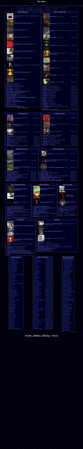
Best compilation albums (21, 8)
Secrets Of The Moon (12, 95)
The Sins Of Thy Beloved (40, 300)
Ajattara (12, 302)
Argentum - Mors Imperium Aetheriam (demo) (17, 250)
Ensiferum (52, 67)
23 (74, 5)
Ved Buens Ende (38, 298)
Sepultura (45, 138)
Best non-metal (67, 184)
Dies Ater (14, 171)
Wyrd (12, 288)
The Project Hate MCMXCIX (17, 283)
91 (12, 5)
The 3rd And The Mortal (40, 319)
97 (20, 5)
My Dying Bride (53, 45)
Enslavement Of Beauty (39, 308)
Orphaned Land (46, 106)
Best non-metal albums (39, 8)
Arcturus (45, 90)
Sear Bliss (13, 284)
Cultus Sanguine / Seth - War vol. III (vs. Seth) (51, 180)
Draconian (13, 305)
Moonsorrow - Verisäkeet (19, 29)
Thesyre (47, 246)
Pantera (45, 139)
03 (34, 5)
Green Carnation (54, 53)
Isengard (36, 304)
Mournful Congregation (46, 177)
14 (56, 5)
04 (35, 5)
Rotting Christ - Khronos (12, 84)
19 (62, 5)
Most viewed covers (55, 7)
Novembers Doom (14, 261)
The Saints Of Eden (63, 209)
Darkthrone (9, 174)
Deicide (44, 136)
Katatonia (45, 95)
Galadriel (37, 314)
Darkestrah (9, 86)
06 (37, 5)
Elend (36, 278)
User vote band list (30, 10)
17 (59, 5)
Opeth (15, 132)
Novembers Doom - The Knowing (21, 37)
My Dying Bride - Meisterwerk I (14, 208)
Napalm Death (67, 283)
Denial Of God (48, 238)
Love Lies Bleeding (15, 328)
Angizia (36, 318)
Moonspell (16, 202)
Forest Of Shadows (39, 283)
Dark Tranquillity (67, 298)
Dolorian (9, 173)
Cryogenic (9, 171)
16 (58, 5)
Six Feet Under (67, 287)
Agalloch (9, 83)
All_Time (81, 5)
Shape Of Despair (38, 261)
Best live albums (30, 8)
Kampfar (36, 266)
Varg (49, 178)
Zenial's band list (21, 10)
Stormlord (13, 325)
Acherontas (43, 175)
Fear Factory (66, 260)
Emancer (12, 327)
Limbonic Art (37, 267)
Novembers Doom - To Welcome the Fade (23, 51)
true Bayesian (63, 110)
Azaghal (49, 159)
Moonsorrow (53, 16)
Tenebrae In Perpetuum (46, 248)
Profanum (37, 274)
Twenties (66, 5)
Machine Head (67, 263)
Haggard (36, 275)
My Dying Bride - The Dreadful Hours (22, 23)
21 (71, 5)
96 (18, 5)
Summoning (52, 82)
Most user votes (38, 7)
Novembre (13, 281)
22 (73, 5)
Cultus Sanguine (38, 288)
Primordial (13, 277)
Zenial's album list (21, 7)
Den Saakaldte (41, 249)
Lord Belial (9, 177)
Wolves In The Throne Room (17, 274)
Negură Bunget (53, 37)
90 (11, 5)
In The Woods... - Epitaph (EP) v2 (14, 175)
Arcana (36, 307)
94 (16, 5)
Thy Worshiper (38, 284)
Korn (51, 131)
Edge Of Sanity (10, 212)
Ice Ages (61, 207)
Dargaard (36, 287)
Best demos (47, 8)
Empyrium (37, 270)
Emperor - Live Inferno (12, 100)
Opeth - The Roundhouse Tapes (40, 206)
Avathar (12, 319)
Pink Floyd (49, 153)
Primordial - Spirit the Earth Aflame (15, 101)
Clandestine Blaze (18, 159)
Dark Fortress (13, 315)
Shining (13, 173)
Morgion (12, 318)
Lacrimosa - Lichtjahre (38, 210)
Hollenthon (13, 308)
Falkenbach (37, 273)
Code (8, 253)
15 (57, 5)
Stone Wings (55, 177)
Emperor (9, 214)
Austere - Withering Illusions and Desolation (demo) (18, 252)
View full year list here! (22, 107)
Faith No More (14, 270)
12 (53, 5)
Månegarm (37, 281)
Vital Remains (46, 141)
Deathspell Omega (60, 167)
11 (52, 5)
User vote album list (29, 7)
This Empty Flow (69, 195)
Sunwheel (9, 243)
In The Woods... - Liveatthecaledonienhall (42, 207)
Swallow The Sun (14, 291)
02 (32, 5)
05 (36, 5)
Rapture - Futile (10, 104)
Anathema (45, 104)
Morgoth (9, 209)
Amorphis (66, 281)
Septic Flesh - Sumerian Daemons (14, 106)
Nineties (7, 5)
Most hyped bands (47, 10)
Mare (39, 243)
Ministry (65, 324)
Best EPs (55, 8)
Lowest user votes (47, 7)
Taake (36, 297)
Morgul (45, 86)
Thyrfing (12, 321)
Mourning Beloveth (15, 263)
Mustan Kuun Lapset (56, 159)
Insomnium (13, 301)
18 (61, 5)
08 (40, 5)
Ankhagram (13, 314)
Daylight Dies (10, 89)
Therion (35, 209)
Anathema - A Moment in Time (39, 212)
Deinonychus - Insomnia (19, 79)
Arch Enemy (66, 278)
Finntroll (45, 92)
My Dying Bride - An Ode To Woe (14, 92)
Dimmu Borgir (17, 124)
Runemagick (15, 177)
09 (41, 5)
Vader (65, 301)
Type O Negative (14, 280)
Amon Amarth (14, 271)
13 (54, 5)
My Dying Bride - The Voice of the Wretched (17, 91)
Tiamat (8, 217)
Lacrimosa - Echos (70, 189)
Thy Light (9, 246)
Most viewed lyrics (63, 7)
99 (22, 5)
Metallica (9, 144)
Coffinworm (46, 135)
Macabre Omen (48, 223)
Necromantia (49, 175)
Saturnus (45, 94)
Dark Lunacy (10, 88)
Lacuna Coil (66, 264)
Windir (44, 98)
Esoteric (36, 268)
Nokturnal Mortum (15, 294)
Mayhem (14, 174)
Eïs (38, 245)
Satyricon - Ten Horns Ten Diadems (15, 210)
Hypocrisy (9, 178)
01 (31, 5)
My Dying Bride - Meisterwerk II (14, 206)
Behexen (9, 180)
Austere (52, 124)
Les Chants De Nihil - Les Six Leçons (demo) (23, 225)
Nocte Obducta (17, 15)
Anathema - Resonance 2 (19, 195)
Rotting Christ (14, 290)
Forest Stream (37, 295)
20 (70, 5)
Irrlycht (39, 251)
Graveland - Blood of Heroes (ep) (52, 231)
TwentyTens (46, 5)
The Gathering (67, 308)
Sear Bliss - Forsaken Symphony (21, 72)
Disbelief (13, 287)
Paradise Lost (36, 216)
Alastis (8, 103)
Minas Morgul (44, 178)
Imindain (47, 173)
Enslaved (45, 101)
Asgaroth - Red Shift (11, 94)
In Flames (66, 268)
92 (13, 5)
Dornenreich (53, 30)
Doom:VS (16, 233)
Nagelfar (36, 324)
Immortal (9, 137)
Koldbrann (40, 242)
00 (30, 5)
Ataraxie (42, 173)
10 (50, 5)
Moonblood (37, 311)
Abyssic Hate (17, 58)
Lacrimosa (61, 210)
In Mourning (10, 247)
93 (15, 5)
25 (76, 5)
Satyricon (13, 278)
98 (21, 5)
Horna (12, 180)
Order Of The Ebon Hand (57, 223)
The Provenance (17, 65)
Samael (65, 317)
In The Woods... (38, 271)
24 (75, 5)
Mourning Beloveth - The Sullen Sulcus (23, 44)
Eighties (2, 5)
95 (17, 5)
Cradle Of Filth (17, 118)
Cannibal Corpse (67, 304)
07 (39, 5)
